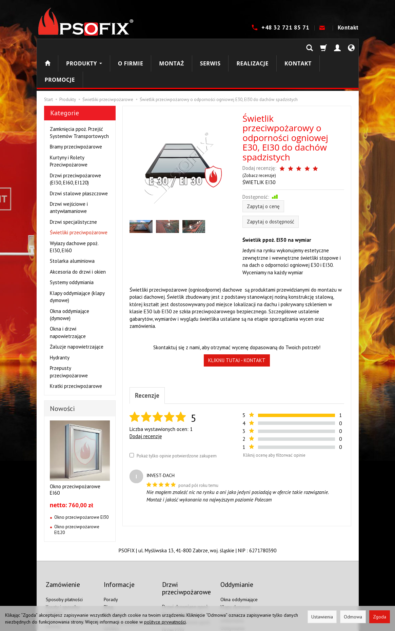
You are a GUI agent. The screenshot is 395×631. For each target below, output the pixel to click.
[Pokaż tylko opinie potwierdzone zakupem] (132, 417)
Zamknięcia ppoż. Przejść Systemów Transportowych (79, 100)
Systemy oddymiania (72, 250)
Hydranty (60, 325)
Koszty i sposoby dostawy (62, 568)
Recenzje (148, 357)
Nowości (62, 376)
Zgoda (379, 617)
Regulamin (114, 573)
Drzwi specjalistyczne (73, 189)
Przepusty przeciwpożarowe (69, 339)
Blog (108, 565)
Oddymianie (232, 586)
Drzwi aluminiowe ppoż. (186, 580)
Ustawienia (322, 617)
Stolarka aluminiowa (72, 228)
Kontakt (348, 27)
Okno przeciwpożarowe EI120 (76, 497)
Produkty (84, 47)
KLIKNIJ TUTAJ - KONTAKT (236, 321)
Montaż (171, 47)
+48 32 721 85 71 (286, 27)
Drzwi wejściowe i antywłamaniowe (69, 175)
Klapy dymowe (235, 565)
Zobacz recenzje (327, 136)
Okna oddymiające (239, 557)
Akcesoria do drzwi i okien (78, 239)
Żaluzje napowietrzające (76, 314)
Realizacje (252, 47)
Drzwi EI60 (173, 595)
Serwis (210, 47)
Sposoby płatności (64, 557)
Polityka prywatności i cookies (125, 583)
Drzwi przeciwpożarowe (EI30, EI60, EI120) (75, 146)
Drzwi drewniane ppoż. (185, 564)
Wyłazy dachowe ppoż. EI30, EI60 (74, 214)
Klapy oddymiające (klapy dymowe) (77, 264)
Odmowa (353, 617)
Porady (111, 557)
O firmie (130, 47)
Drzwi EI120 (174, 603)
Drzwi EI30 (173, 588)
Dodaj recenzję (146, 399)
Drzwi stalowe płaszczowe (79, 161)
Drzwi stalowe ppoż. (182, 572)
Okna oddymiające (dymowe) (69, 282)
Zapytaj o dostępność (270, 183)
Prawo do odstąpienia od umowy (71, 581)
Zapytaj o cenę (263, 167)
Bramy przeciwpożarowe (76, 114)
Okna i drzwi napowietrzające (68, 300)
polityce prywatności (165, 622)
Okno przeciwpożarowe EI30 (81, 485)
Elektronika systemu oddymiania (240, 575)
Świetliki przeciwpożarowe (78, 200)
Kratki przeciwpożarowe (76, 353)
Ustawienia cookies (65, 592)
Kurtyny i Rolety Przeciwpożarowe (68, 128)
